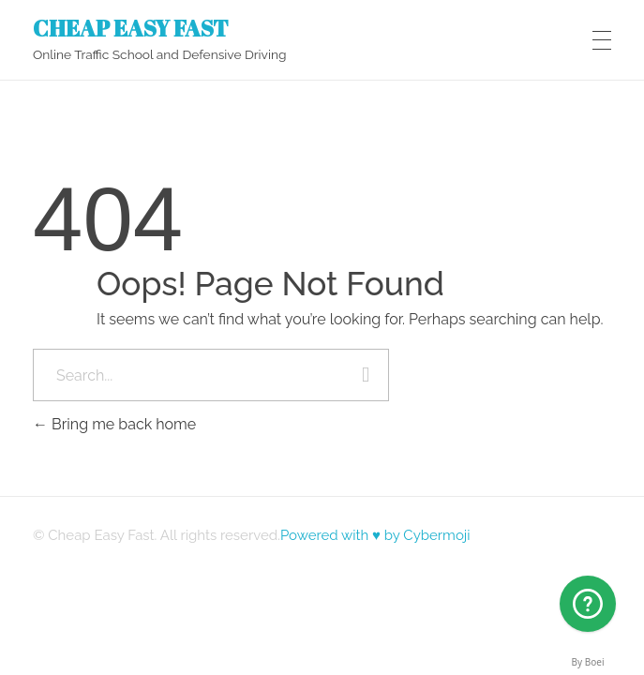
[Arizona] (588, 604)
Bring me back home (114, 424)
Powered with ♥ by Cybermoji (375, 535)
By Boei (588, 661)
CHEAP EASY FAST (131, 27)
